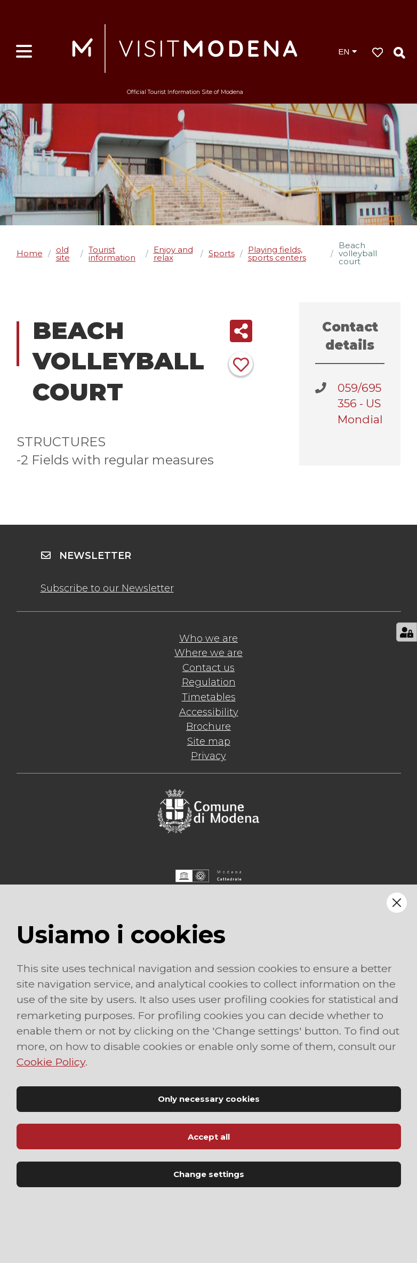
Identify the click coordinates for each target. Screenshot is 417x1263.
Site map (208, 741)
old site (63, 254)
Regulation (209, 682)
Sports (221, 253)
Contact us (208, 668)
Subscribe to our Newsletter (107, 588)
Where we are (208, 653)
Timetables (209, 697)
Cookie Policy (51, 1061)
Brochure (208, 726)
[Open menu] (24, 52)
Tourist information (112, 254)
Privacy (208, 756)
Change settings (208, 1174)
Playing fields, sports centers (277, 254)
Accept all (209, 1137)
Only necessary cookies (209, 1099)
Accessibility (208, 712)
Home (30, 253)
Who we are (208, 638)
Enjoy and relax (173, 254)
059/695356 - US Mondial (360, 403)
